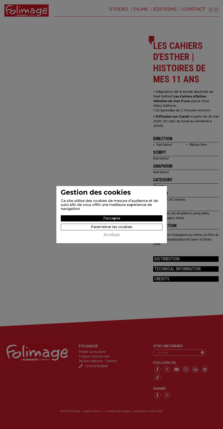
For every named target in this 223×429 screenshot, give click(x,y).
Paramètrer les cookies (111, 227)
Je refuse (111, 235)
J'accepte (111, 218)
